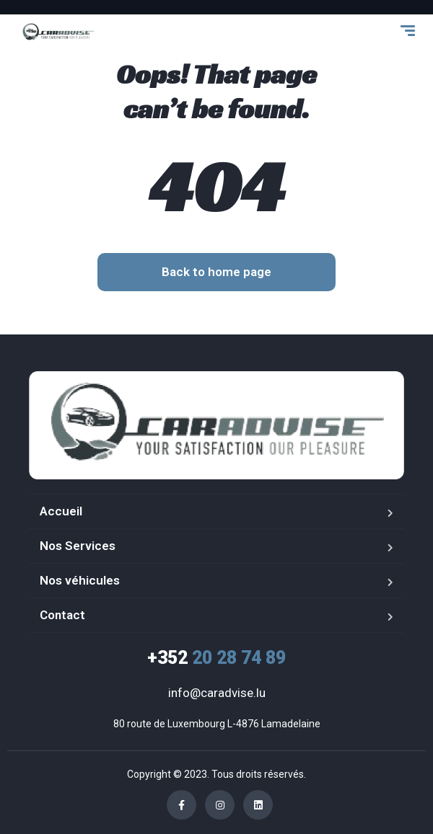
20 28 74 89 (216, 657)
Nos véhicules (80, 580)
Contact (62, 615)
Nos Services (77, 545)
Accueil (61, 511)
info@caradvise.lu (217, 693)
